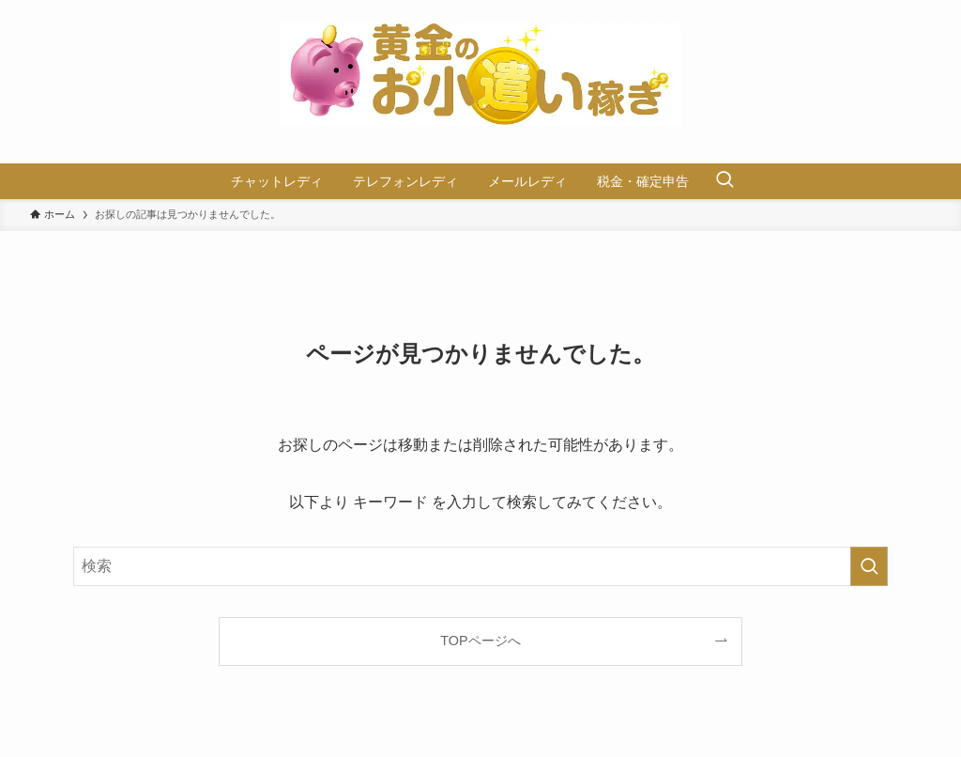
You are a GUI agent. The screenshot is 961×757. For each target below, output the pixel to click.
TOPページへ (480, 640)
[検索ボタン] (724, 181)
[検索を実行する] (869, 566)
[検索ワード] (480, 566)
